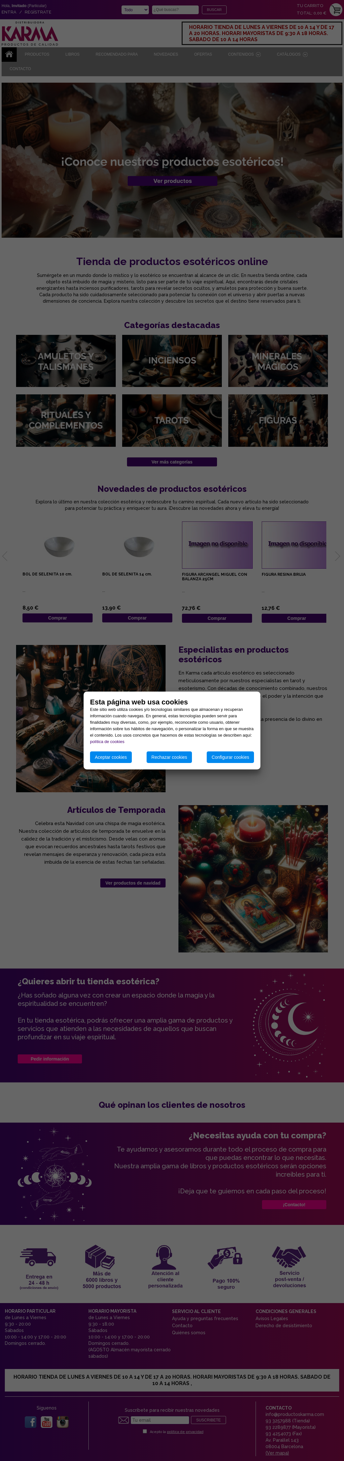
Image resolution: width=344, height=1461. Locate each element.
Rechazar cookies (169, 757)
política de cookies (107, 741)
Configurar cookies (230, 757)
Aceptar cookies (111, 757)
